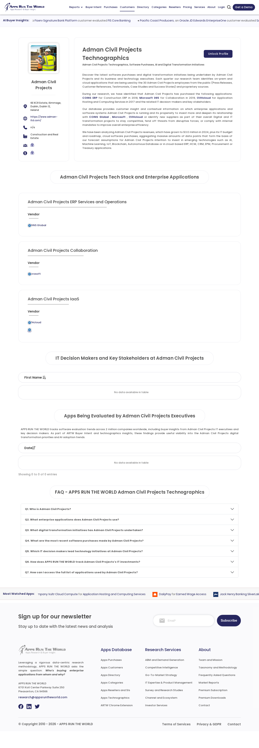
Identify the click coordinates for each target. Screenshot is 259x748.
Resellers (175, 7)
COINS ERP (89, 98)
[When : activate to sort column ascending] (188, 216)
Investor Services (156, 722)
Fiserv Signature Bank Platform (62, 20)
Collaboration (121, 280)
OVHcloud (204, 98)
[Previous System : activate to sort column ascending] (64, 216)
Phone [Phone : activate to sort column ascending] (223, 394)
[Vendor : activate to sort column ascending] (37, 216)
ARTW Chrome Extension (117, 722)
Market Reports (209, 699)
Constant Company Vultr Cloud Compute (55, 611)
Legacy (53, 226)
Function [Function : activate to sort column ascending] (129, 394)
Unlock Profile (218, 54)
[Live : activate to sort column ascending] (204, 216)
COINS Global (99, 117)
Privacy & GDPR (209, 741)
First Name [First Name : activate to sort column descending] (35, 394)
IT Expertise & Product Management (168, 699)
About (211, 7)
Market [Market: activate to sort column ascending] (220, 465)
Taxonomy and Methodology (218, 684)
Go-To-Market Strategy (161, 692)
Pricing (187, 7)
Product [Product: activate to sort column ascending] (153, 465)
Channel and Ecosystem (161, 715)
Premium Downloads (212, 715)
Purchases (110, 7)
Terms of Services (176, 741)
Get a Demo (244, 7)
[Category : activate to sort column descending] (120, 216)
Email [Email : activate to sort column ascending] (197, 394)
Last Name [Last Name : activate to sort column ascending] (72, 394)
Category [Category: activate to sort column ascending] (186, 465)
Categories (159, 7)
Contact (204, 722)
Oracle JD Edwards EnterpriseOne (209, 20)
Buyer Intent (93, 7)
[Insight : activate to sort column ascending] (221, 216)
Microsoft (118, 117)
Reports (76, 7)
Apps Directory (110, 692)
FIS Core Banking (126, 20)
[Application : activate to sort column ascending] (95, 216)
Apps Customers (112, 684)
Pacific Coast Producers (163, 20)
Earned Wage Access (198, 611)
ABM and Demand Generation (164, 677)
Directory (143, 7)
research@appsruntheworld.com (42, 714)
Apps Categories (112, 699)
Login (221, 7)
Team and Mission (210, 677)
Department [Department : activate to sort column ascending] (164, 394)
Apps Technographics (115, 715)
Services (199, 7)
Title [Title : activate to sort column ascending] (102, 394)
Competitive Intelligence (161, 684)
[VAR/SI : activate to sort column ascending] (171, 216)
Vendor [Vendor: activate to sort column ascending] (122, 465)
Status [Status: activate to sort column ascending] (93, 465)
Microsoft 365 (149, 98)
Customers (127, 7)
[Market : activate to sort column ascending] (147, 216)
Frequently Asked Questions (217, 692)
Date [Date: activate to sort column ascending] (29, 465)
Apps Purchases (111, 677)
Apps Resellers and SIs (115, 707)
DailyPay (171, 611)
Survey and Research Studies (164, 707)
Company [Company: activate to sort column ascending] (60, 465)
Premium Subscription (213, 707)
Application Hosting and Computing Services (124, 333)
